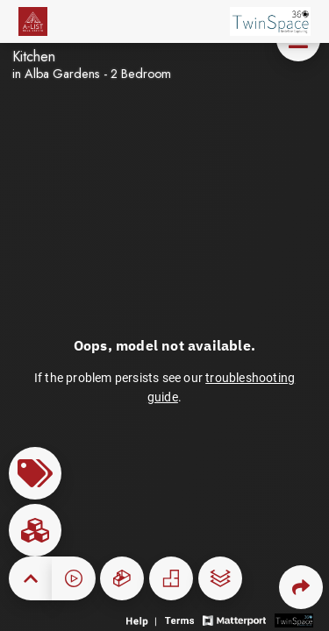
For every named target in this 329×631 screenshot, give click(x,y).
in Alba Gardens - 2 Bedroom (91, 73)
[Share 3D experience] (301, 587)
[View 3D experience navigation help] (143, 619)
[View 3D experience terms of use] (181, 619)
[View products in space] (35, 473)
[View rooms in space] (35, 530)
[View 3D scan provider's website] (294, 619)
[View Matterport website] (234, 619)
